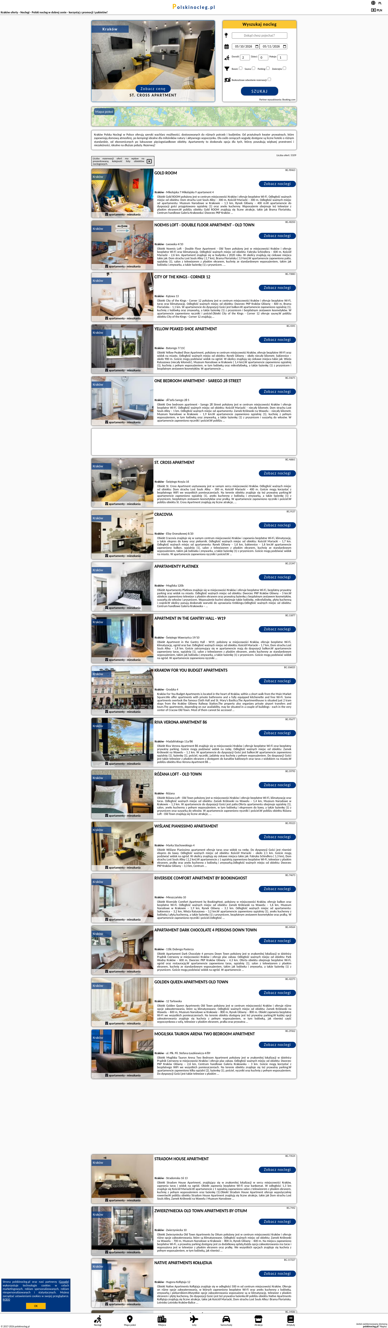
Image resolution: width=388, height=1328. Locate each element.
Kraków (98, 177)
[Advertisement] (194, 1117)
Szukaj (259, 91)
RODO (6, 1299)
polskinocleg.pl (194, 7)
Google (64, 1281)
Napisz (383, 1326)
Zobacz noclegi (277, 183)
